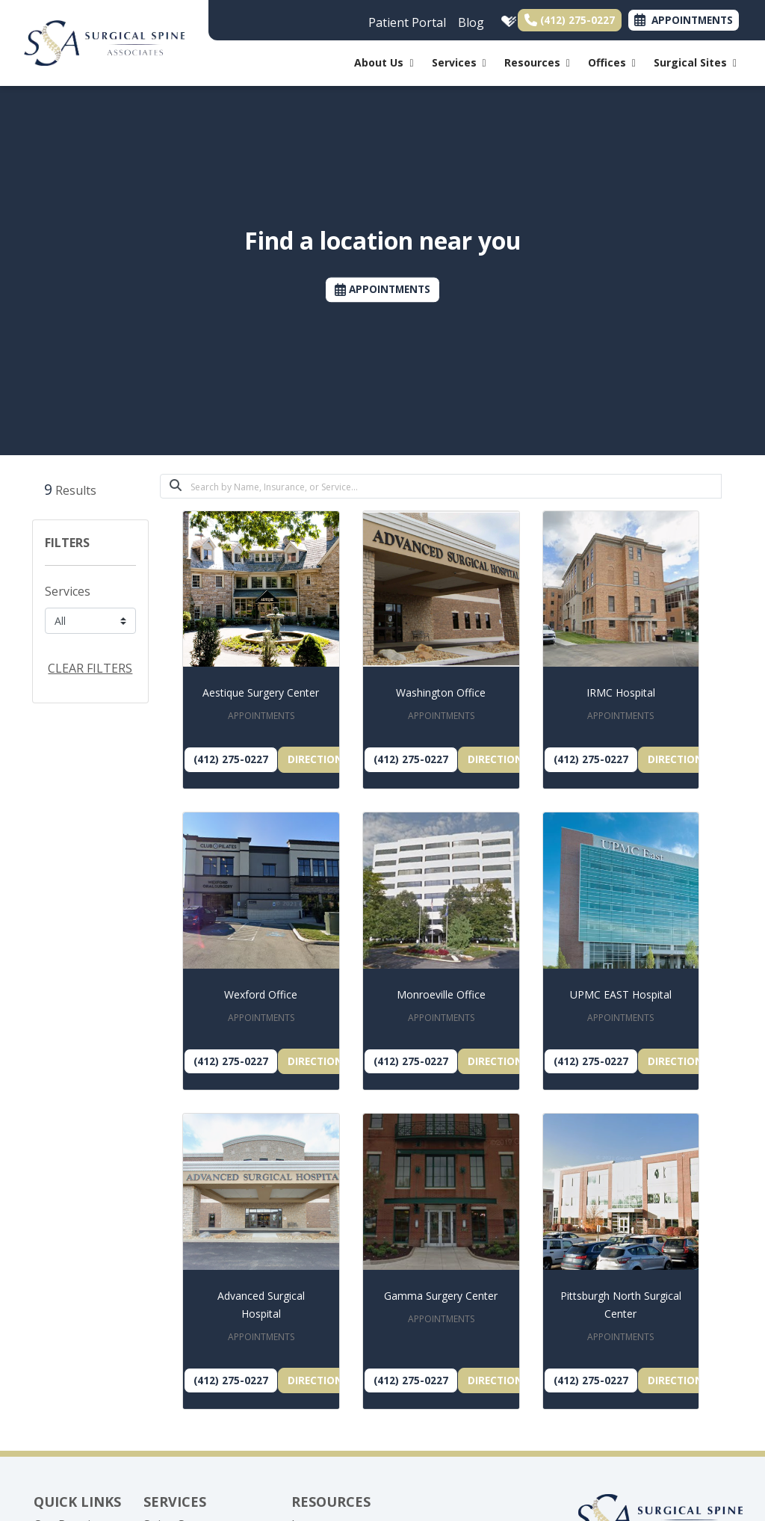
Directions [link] (318, 759)
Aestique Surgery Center (260, 692)
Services (67, 591)
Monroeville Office (441, 994)
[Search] (456, 486)
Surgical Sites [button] (695, 62)
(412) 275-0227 (569, 20)
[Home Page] (104, 42)
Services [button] (459, 62)
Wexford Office (260, 994)
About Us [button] (383, 62)
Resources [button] (537, 62)
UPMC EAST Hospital (621, 994)
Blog (471, 22)
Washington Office (441, 692)
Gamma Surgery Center (441, 1296)
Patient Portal (407, 22)
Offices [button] (612, 62)
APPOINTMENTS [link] (683, 20)
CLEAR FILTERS (90, 668)
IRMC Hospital (620, 692)
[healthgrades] (505, 18)
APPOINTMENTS (382, 290)
